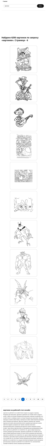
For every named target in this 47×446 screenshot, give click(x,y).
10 (38, 399)
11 (42, 399)
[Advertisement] (23, 23)
